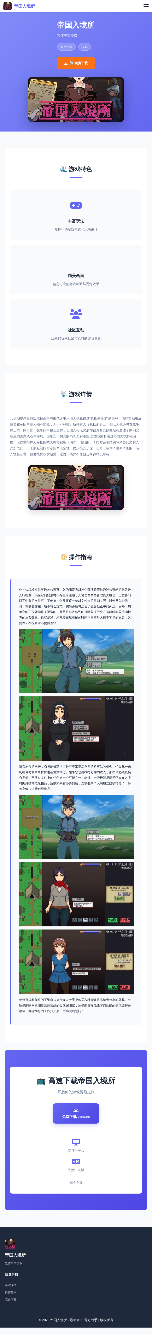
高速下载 (11, 1307)
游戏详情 (11, 1292)
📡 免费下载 (76, 63)
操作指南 (11, 1299)
